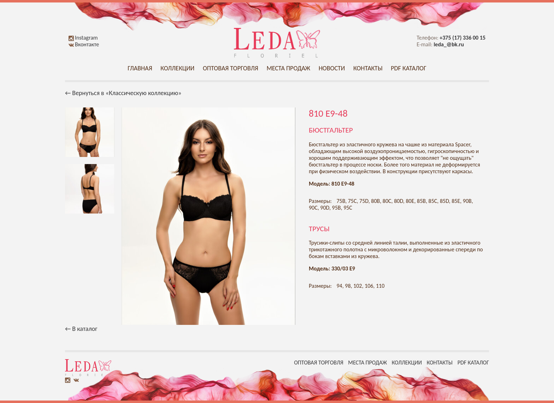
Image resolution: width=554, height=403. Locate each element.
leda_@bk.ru (449, 44)
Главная (140, 68)
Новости (332, 68)
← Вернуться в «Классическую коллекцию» (123, 93)
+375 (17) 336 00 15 (462, 37)
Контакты (368, 68)
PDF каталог (408, 68)
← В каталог (81, 329)
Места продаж (288, 68)
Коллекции (177, 68)
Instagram (83, 37)
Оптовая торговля (230, 68)
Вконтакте (84, 44)
